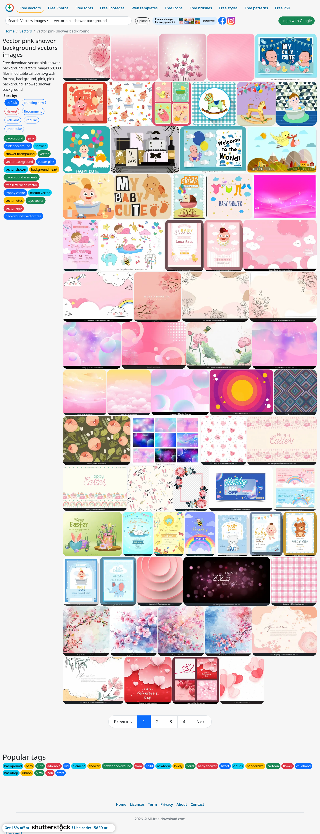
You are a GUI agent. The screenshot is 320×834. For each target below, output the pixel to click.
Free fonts (84, 8)
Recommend (33, 111)
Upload (142, 21)
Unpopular (14, 129)
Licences (137, 804)
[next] (201, 721)
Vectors (25, 31)
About (181, 804)
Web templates (145, 8)
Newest (11, 111)
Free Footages (112, 8)
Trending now (34, 103)
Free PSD (282, 8)
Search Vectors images (27, 20)
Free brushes (201, 8)
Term (152, 804)
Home (9, 31)
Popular (31, 120)
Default (11, 103)
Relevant (12, 120)
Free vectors (30, 8)
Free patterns (256, 8)
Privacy (166, 804)
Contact (197, 804)
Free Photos (58, 8)
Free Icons (173, 8)
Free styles (228, 8)
